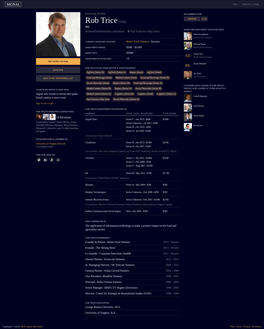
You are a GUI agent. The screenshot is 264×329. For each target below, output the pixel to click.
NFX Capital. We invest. (32, 326)
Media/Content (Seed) (126, 77)
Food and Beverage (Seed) (99, 77)
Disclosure (256, 326)
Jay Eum (197, 73)
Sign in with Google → (46, 103)
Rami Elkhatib (200, 63)
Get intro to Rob (58, 61)
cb (58, 159)
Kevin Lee (198, 125)
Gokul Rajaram (200, 96)
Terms (239, 326)
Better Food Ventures (137, 41)
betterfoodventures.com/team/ (106, 31)
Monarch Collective (46, 128)
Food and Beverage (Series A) (148, 83)
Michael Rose (200, 44)
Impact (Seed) (136, 72)
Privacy (246, 326)
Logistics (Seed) (145, 94)
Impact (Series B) (121, 83)
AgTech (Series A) (117, 72)
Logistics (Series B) (124, 94)
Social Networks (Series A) (126, 99)
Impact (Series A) (123, 88)
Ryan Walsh (199, 115)
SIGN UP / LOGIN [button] (250, 4)
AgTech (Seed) (154, 72)
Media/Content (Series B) (99, 88)
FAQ (232, 326)
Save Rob (58, 70)
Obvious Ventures (53, 125)
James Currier (55, 122)
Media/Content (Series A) (99, 94)
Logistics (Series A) (166, 94)
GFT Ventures (200, 76)
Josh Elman (199, 106)
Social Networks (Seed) (98, 83)
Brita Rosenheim (201, 34)
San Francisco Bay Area (98, 99)
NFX (66, 122)
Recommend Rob (193, 14)
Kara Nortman (71, 125)
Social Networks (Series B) (148, 88)
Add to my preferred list (58, 78)
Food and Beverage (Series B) (155, 77)
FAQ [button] (235, 4)
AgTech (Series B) (95, 72)
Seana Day (198, 54)
